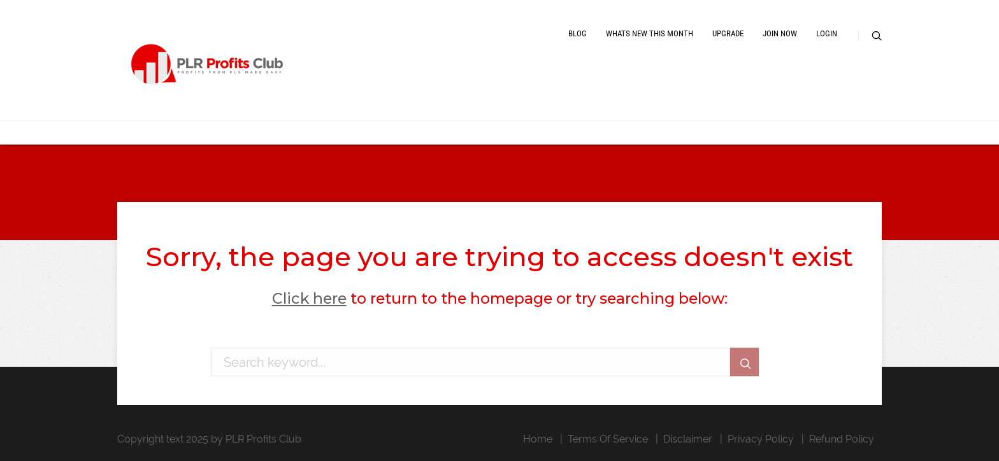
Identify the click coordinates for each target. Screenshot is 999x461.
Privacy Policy (761, 439)
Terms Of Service (608, 439)
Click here (309, 298)
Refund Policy (841, 439)
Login (826, 33)
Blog (577, 33)
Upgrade (728, 33)
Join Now (780, 33)
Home (537, 439)
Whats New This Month (649, 33)
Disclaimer (687, 439)
